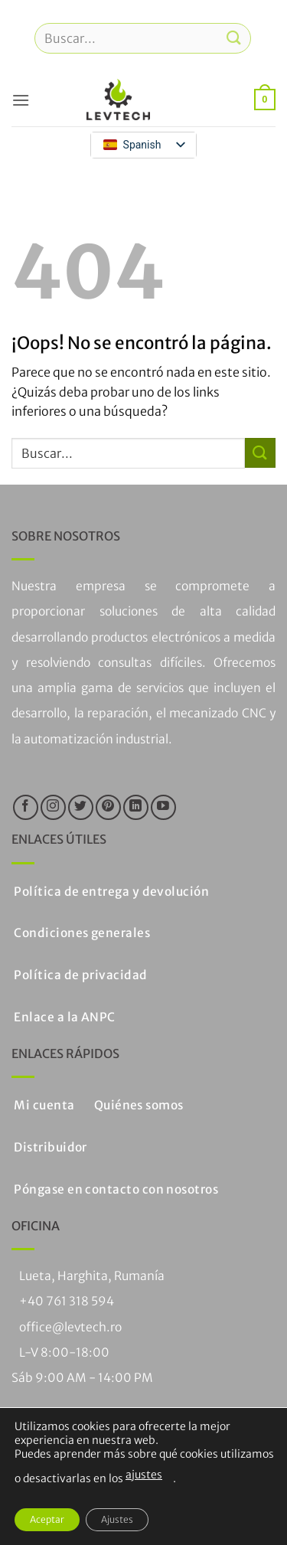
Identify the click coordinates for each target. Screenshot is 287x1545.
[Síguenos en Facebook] (25, 807)
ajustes (144, 1474)
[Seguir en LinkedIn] (135, 807)
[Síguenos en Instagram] (53, 807)
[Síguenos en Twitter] (80, 807)
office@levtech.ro (70, 1327)
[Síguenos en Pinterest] (108, 807)
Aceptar (47, 1519)
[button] (20, 100)
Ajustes (117, 1519)
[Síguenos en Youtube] (163, 807)
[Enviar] (234, 38)
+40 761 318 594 (66, 1301)
